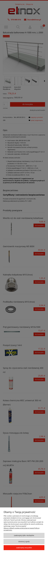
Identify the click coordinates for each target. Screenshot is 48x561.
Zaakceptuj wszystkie (24, 548)
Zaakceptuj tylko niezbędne (24, 535)
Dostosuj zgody (24, 541)
